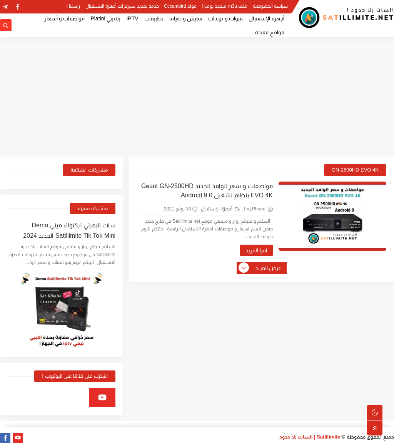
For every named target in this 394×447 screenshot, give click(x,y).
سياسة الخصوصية (270, 6)
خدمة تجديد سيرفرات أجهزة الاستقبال (122, 6)
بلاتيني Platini (105, 18)
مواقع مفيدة (269, 32)
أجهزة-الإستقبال (220, 209)
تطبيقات (154, 18)
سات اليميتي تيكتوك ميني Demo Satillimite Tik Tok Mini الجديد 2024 (69, 230)
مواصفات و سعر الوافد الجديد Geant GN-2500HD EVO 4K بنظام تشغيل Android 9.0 (207, 190)
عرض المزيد (260, 268)
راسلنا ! (73, 6)
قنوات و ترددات (225, 18)
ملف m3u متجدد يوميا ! (224, 6)
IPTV (132, 18)
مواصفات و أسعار (64, 18)
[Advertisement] (197, 97)
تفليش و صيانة (186, 18)
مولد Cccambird (180, 6)
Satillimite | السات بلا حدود (310, 437)
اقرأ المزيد (256, 250)
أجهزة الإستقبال (266, 18)
